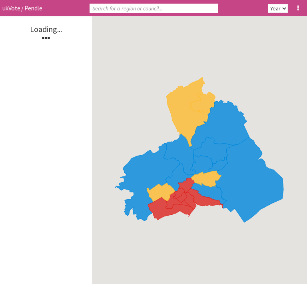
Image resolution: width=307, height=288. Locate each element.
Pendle (33, 8)
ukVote (11, 8)
